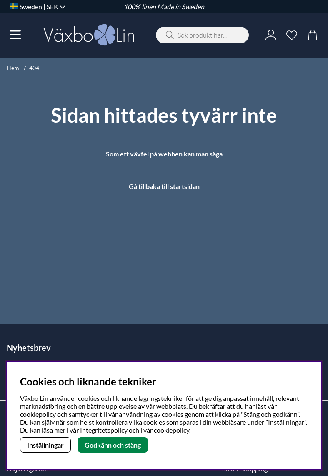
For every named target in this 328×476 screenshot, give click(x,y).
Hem (13, 67)
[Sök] (202, 35)
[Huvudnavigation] (15, 35)
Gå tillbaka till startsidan (164, 186)
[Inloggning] (271, 35)
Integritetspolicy (104, 430)
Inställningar (45, 445)
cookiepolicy (171, 430)
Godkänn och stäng (113, 445)
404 (34, 67)
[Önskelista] (291, 35)
